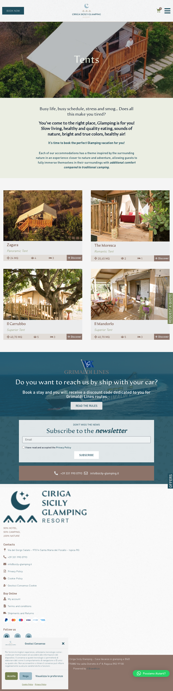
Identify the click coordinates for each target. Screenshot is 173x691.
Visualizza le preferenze (49, 676)
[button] (63, 643)
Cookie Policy (27, 684)
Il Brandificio (93, 668)
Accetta (11, 676)
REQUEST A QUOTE (170, 308)
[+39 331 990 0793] (56, 473)
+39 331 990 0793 (71, 473)
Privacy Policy (40, 684)
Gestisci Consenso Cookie (22, 585)
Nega (26, 676)
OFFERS (170, 481)
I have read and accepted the (48, 447)
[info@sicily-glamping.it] (86, 473)
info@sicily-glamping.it (104, 473)
